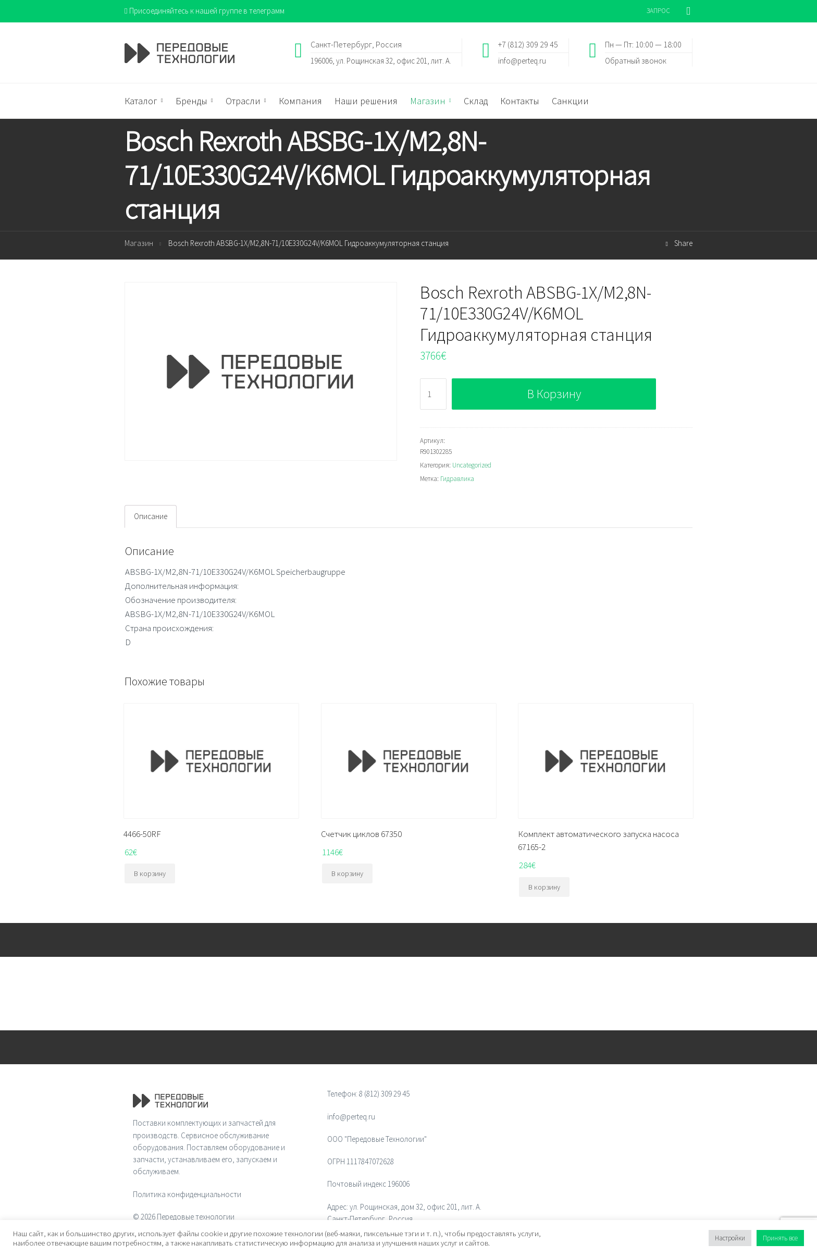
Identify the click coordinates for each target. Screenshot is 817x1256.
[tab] (151, 516)
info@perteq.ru (522, 60)
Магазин (139, 243)
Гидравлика (457, 478)
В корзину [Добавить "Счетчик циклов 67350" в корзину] (347, 873)
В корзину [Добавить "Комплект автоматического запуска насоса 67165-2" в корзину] (544, 887)
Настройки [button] (730, 1238)
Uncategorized (471, 465)
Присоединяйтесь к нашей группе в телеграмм (204, 11)
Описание (150, 516)
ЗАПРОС (658, 10)
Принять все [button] (780, 1238)
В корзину (554, 394)
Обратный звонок (635, 60)
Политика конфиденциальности (187, 1194)
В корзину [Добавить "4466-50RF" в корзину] (150, 873)
